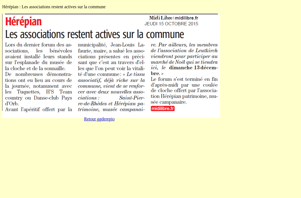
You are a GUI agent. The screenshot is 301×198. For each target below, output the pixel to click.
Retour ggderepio (99, 119)
